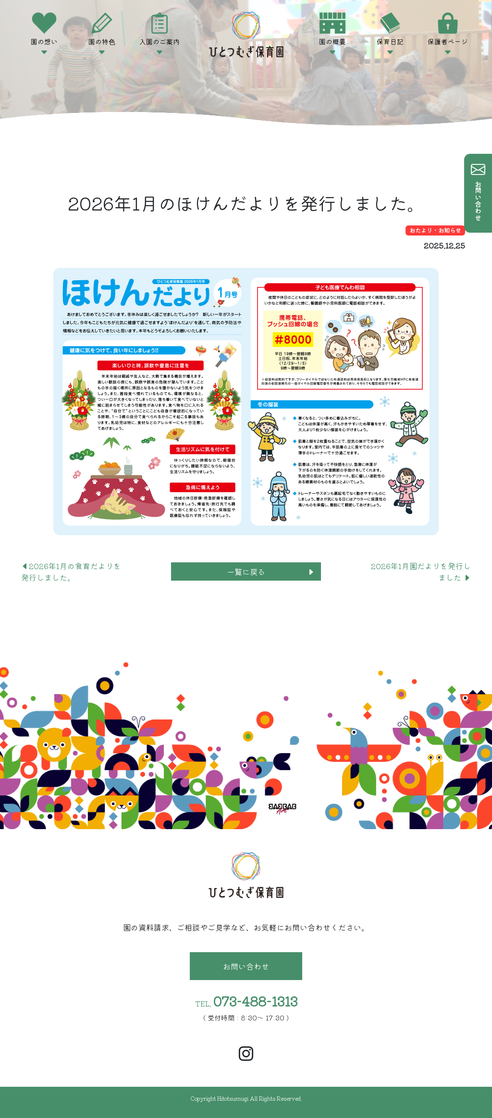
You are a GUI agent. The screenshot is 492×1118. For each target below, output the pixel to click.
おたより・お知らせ (435, 230)
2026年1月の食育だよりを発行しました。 (71, 571)
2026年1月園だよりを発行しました (421, 571)
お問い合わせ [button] (246, 966)
